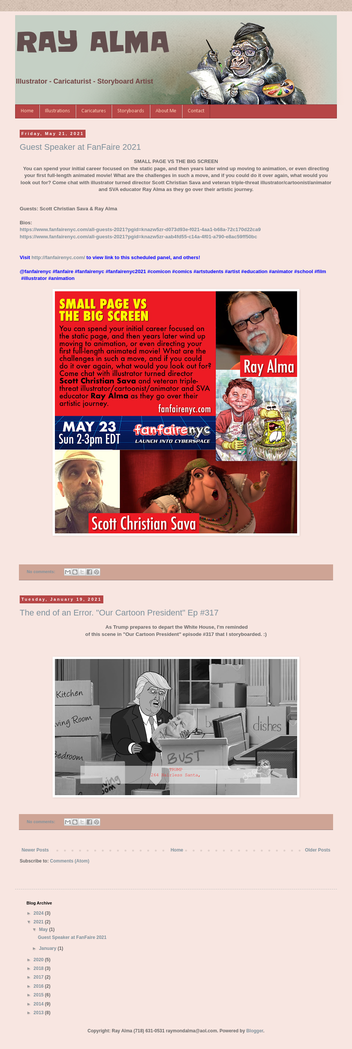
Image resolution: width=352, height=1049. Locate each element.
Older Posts (317, 850)
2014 (39, 1004)
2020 (39, 959)
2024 (39, 913)
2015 (39, 995)
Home (27, 111)
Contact (196, 111)
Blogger (254, 1030)
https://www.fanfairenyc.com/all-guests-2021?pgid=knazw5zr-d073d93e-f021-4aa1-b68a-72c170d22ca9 (140, 229)
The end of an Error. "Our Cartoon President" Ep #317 (119, 612)
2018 (39, 968)
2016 (39, 986)
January (48, 948)
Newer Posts (35, 850)
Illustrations (57, 111)
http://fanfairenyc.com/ (58, 257)
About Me (166, 111)
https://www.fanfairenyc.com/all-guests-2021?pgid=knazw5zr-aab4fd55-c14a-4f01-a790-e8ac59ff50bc (138, 236)
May (44, 929)
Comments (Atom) (69, 861)
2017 (39, 977)
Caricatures (93, 111)
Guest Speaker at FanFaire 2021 (80, 147)
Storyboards (130, 111)
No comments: (41, 571)
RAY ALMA (92, 42)
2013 (39, 1012)
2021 (39, 922)
